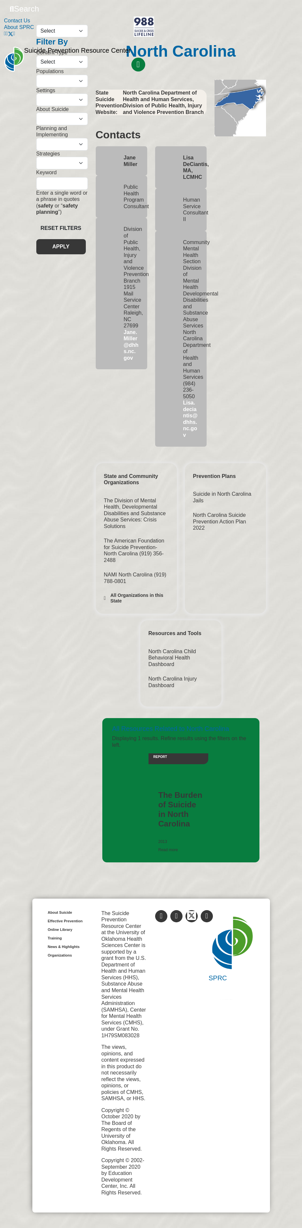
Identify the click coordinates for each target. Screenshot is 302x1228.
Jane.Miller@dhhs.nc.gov (131, 345)
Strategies (48, 153)
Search (24, 8)
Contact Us (17, 20)
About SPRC (19, 27)
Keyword (46, 172)
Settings (45, 90)
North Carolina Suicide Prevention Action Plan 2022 (219, 521)
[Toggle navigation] (138, 64)
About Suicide (52, 109)
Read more (168, 850)
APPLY (61, 246)
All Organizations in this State (137, 598)
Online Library (60, 930)
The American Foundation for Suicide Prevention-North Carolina (134, 547)
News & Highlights (64, 947)
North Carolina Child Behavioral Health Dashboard (172, 658)
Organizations (60, 955)
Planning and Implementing (52, 132)
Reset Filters (61, 228)
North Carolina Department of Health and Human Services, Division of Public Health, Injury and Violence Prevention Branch (163, 102)
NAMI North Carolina (129, 574)
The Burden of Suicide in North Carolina (180, 809)
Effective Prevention (65, 921)
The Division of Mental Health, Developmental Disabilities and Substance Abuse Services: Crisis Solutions (135, 513)
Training (55, 938)
